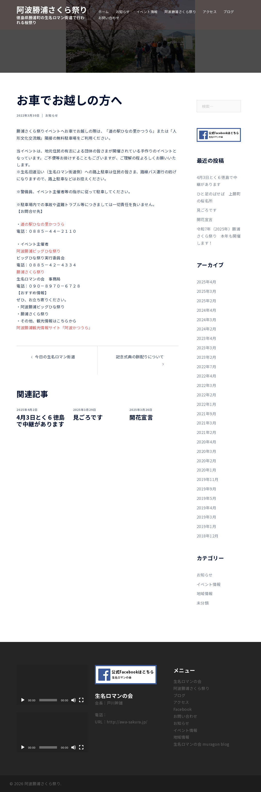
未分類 (203, 603)
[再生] (22, 700)
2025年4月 (206, 282)
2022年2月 (206, 395)
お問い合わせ (108, 17)
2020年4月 (206, 442)
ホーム (103, 11)
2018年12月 (208, 536)
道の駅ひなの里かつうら (43, 224)
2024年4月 (206, 310)
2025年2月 (206, 301)
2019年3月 (206, 517)
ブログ (228, 11)
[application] (52, 685)
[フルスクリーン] (81, 700)
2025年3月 (206, 291)
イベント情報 (147, 11)
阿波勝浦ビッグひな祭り (38, 251)
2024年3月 (206, 319)
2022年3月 (206, 385)
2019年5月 (206, 498)
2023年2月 (206, 357)
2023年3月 (206, 348)
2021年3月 (206, 423)
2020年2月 (206, 461)
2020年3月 (206, 451)
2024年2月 (206, 329)
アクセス (210, 11)
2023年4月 (206, 338)
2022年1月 (206, 404)
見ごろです (88, 417)
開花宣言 (141, 417)
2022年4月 (206, 376)
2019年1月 (206, 526)
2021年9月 (206, 413)
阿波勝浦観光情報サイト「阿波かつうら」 (54, 327)
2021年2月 (206, 432)
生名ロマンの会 (187, 681)
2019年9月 (206, 489)
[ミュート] (73, 700)
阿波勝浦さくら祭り (52, 9)
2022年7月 (206, 366)
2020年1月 (206, 470)
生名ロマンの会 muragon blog (201, 744)
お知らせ (123, 11)
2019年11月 (208, 479)
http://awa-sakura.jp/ (127, 722)
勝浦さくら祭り (30, 272)
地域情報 (205, 593)
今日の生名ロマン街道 (55, 357)
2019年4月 (206, 508)
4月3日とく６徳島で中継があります (40, 420)
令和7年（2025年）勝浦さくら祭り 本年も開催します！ (219, 236)
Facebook (182, 709)
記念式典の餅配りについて (140, 357)
